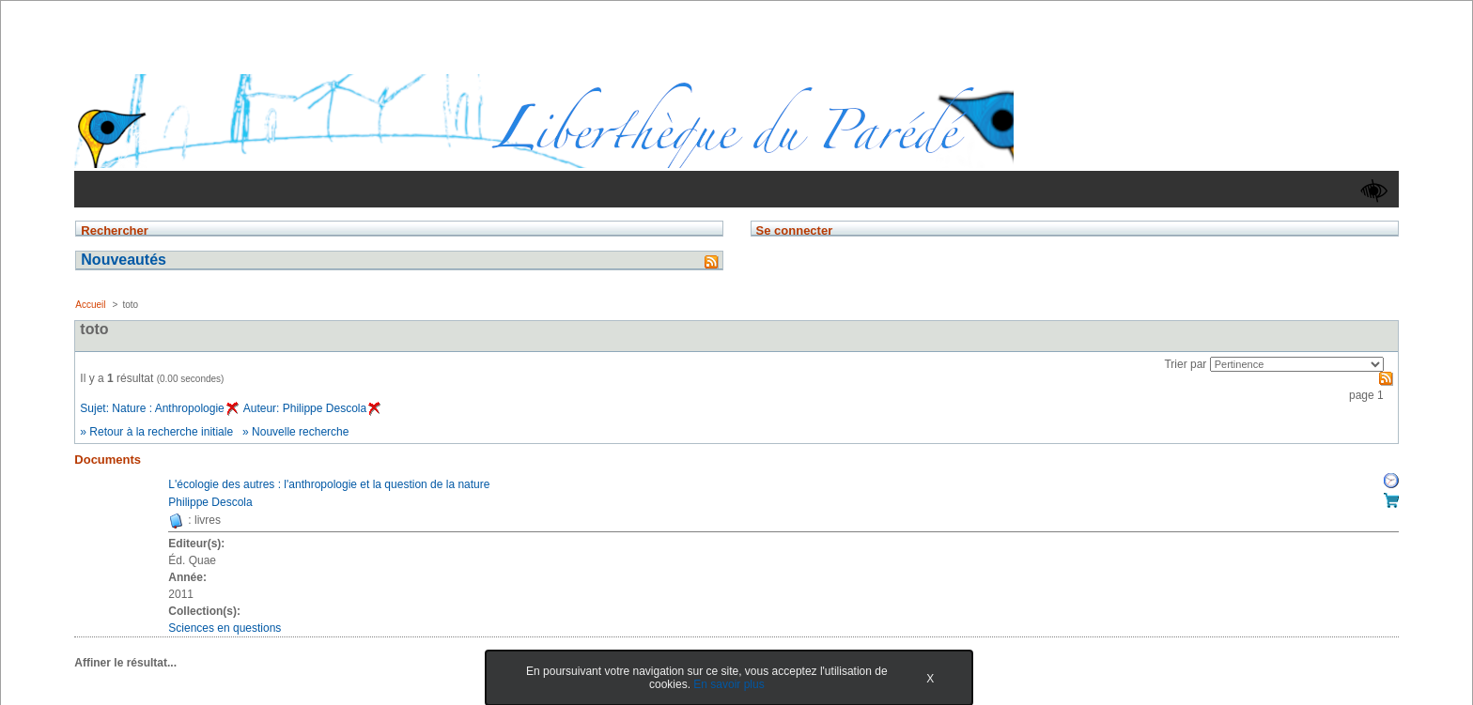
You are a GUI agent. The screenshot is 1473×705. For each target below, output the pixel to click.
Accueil (90, 304)
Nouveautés (123, 260)
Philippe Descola (210, 502)
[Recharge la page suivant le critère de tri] (1297, 364)
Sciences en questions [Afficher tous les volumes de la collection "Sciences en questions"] (224, 628)
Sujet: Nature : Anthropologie (159, 408)
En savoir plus (728, 684)
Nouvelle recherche (300, 431)
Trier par (1185, 364)
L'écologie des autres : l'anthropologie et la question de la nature (328, 484)
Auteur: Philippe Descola (311, 408)
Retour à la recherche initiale (161, 431)
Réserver (1391, 480)
